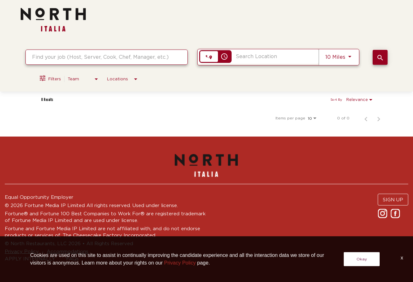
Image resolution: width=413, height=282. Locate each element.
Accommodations (67, 251)
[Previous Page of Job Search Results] (366, 118)
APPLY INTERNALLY (30, 258)
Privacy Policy (22, 251)
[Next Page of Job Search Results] (378, 118)
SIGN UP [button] (393, 199)
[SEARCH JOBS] (380, 57)
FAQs (72, 258)
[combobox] (106, 57)
